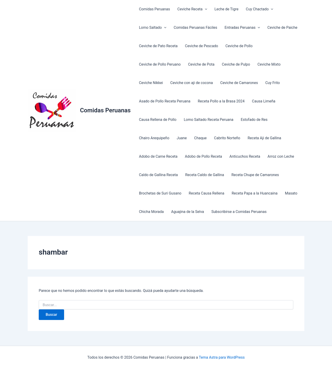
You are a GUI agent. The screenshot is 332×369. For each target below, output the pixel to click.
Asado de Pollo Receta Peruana (164, 101)
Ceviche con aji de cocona (191, 83)
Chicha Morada (151, 211)
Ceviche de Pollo (239, 46)
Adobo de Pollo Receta (203, 156)
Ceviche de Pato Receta (158, 46)
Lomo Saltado (152, 27)
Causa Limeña (263, 101)
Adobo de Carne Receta (158, 156)
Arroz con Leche (280, 156)
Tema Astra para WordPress (222, 357)
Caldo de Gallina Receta (158, 175)
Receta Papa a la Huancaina (255, 193)
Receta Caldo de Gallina (204, 175)
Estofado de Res (254, 119)
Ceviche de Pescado (201, 46)
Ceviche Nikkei (151, 83)
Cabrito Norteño (227, 138)
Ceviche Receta (192, 9)
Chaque (200, 138)
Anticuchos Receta (244, 156)
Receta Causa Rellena (206, 193)
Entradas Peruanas (242, 27)
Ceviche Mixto (269, 64)
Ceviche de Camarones (239, 83)
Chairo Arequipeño (154, 138)
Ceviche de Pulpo (236, 64)
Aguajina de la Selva (187, 211)
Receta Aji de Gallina (264, 138)
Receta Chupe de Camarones (255, 175)
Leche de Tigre (226, 9)
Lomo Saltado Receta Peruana (208, 119)
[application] (205, 9)
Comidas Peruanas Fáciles (195, 27)
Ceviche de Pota (201, 64)
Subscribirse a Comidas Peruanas (239, 211)
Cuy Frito (272, 83)
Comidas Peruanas (105, 110)
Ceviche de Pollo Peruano (160, 64)
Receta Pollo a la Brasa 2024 (221, 101)
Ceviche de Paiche (282, 27)
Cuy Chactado (259, 9)
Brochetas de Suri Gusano (160, 193)
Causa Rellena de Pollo (157, 119)
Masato (291, 193)
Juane (182, 138)
